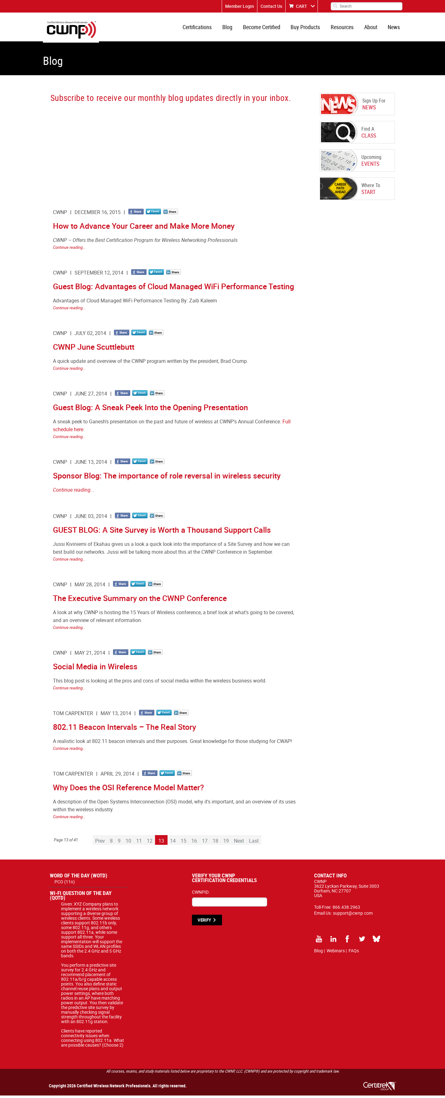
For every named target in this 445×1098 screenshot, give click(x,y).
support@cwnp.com (353, 915)
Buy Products (308, 28)
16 (194, 843)
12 (150, 843)
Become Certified (265, 28)
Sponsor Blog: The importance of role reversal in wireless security (167, 478)
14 (173, 843)
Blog (232, 28)
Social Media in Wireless (95, 669)
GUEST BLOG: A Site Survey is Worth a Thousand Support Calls (162, 532)
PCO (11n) (64, 884)
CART (301, 6)
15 (183, 843)
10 (128, 843)
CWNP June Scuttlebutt (93, 349)
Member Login (239, 6)
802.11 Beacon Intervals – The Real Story (124, 729)
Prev (100, 843)
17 (205, 843)
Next (239, 843)
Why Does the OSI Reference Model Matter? (128, 790)
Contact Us (271, 6)
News (394, 28)
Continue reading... (69, 250)
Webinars (336, 953)
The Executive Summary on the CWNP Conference (140, 600)
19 (226, 843)
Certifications (202, 28)
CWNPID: (201, 894)
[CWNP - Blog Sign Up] (173, 152)
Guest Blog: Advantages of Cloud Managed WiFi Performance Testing (173, 289)
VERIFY (204, 922)
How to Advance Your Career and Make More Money (144, 228)
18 (215, 843)
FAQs (354, 953)
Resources (344, 28)
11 (139, 843)
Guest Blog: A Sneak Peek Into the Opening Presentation (150, 410)
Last (254, 843)
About (372, 28)
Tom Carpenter (73, 715)
